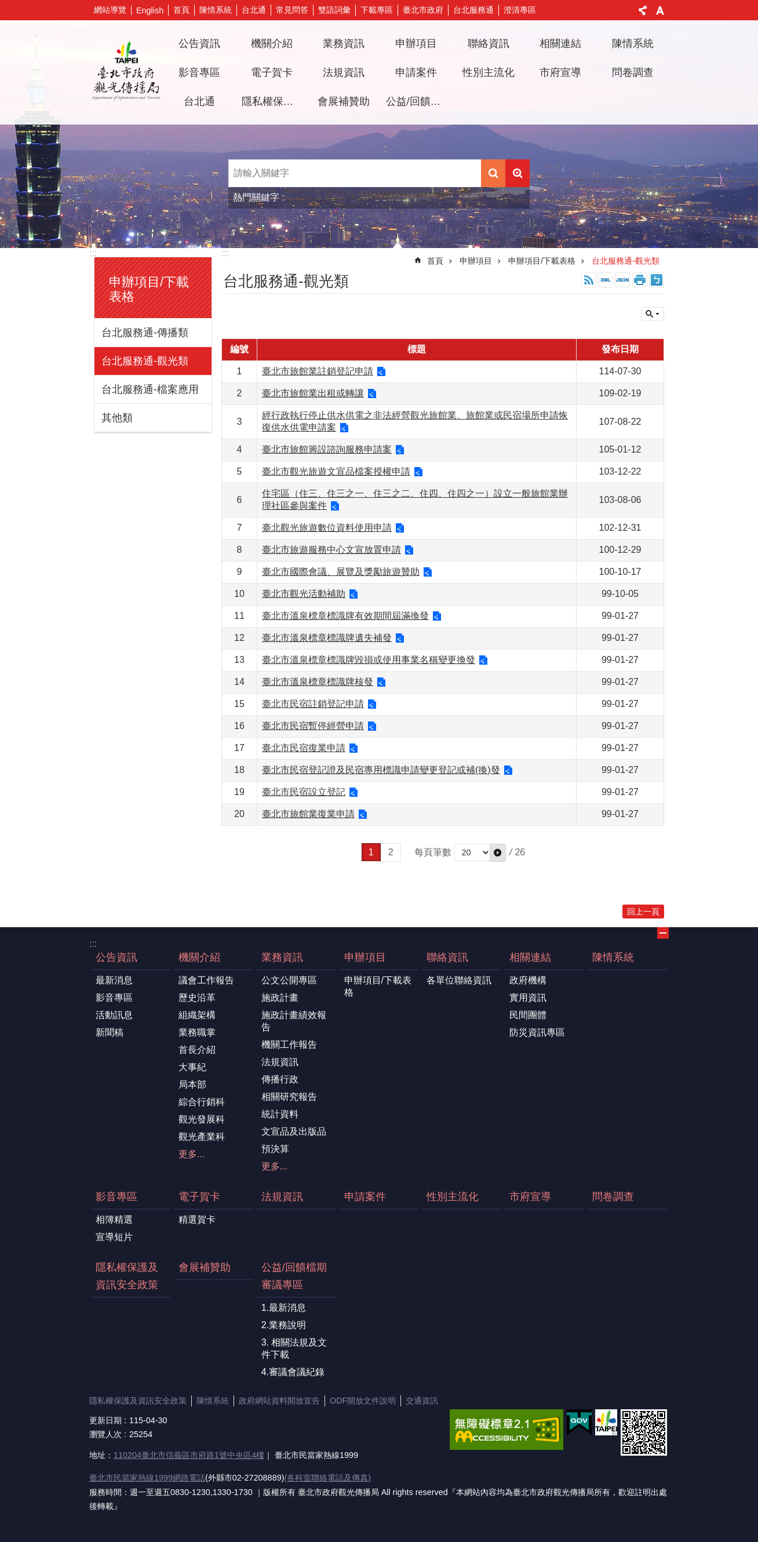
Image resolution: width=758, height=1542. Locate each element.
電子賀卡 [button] (272, 72)
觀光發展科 (201, 1119)
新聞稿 (109, 1032)
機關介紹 (199, 957)
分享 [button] (642, 10)
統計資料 (279, 1114)
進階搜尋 (517, 173)
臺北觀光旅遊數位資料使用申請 (327, 528)
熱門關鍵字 (256, 197)
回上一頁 (643, 911)
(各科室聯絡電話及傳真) (327, 1477)
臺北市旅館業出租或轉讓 (313, 393)
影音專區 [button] (199, 72)
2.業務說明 (283, 1325)
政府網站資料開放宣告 (279, 1400)
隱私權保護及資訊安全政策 (273, 101)
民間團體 (527, 1015)
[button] (498, 852)
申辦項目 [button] (416, 43)
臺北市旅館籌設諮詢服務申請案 (327, 449)
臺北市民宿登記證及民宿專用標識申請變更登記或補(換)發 (381, 770)
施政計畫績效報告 (293, 1021)
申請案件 (416, 72)
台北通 (254, 9)
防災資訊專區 (537, 1032)
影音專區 (114, 998)
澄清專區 (520, 9)
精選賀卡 (197, 1219)
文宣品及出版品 (293, 1131)
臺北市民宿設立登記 (303, 792)
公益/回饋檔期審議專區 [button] (418, 101)
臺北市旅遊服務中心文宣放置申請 (331, 550)
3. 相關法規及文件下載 (294, 1348)
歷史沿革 (197, 998)
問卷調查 (633, 72)
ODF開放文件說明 (363, 1400)
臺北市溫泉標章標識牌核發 (317, 682)
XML (605, 279)
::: (93, 253)
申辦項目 (476, 260)
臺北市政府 (423, 9)
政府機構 (527, 980)
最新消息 (114, 980)
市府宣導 (560, 72)
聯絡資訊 (447, 957)
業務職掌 (197, 1032)
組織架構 (197, 1015)
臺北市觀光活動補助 (303, 594)
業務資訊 (282, 957)
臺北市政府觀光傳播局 (126, 72)
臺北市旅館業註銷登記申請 (317, 371)
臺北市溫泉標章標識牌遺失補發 (327, 638)
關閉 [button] (652, 314)
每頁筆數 (432, 852)
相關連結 (530, 957)
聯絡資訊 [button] (488, 43)
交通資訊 (422, 1400)
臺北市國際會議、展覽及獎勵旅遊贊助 (341, 572)
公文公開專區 (289, 980)
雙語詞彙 (334, 9)
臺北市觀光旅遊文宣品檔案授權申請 (336, 471)
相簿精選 (114, 1219)
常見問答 (292, 9)
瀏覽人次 (105, 1434)
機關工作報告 (289, 1044)
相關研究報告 (289, 1097)
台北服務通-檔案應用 (150, 389)
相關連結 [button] (560, 43)
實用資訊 (527, 998)
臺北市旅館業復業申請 (308, 814)
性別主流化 (488, 72)
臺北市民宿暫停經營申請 (313, 726)
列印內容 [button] (639, 279)
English (149, 10)
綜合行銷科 (201, 1102)
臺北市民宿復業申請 (303, 748)
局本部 (192, 1084)
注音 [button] (656, 279)
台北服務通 (473, 9)
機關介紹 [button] (272, 43)
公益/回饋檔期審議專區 (294, 1276)
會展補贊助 (344, 101)
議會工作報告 (206, 980)
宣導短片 (114, 1237)
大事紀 (192, 1067)
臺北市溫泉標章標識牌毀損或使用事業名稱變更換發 (368, 660)
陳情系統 (215, 9)
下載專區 (376, 9)
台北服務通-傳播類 (144, 332)
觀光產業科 (201, 1137)
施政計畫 (279, 998)
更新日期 (105, 1420)
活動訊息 (114, 1015)
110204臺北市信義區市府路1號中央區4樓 (189, 1455)
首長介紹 (197, 1050)
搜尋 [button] (493, 173)
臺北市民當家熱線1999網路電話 (147, 1477)
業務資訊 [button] (344, 43)
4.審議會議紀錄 (293, 1372)
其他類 (117, 418)
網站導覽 (110, 9)
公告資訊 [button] (199, 43)
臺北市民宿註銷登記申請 (313, 704)
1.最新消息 (283, 1308)
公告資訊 (116, 957)
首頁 (181, 9)
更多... (191, 1154)
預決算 (275, 1149)
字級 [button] (660, 10)
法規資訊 (344, 72)
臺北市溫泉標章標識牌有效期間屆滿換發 (345, 616)
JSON (622, 279)
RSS (588, 279)
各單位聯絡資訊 (459, 980)
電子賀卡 (199, 1196)
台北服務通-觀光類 (144, 361)
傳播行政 (279, 1079)
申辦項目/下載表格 (541, 260)
